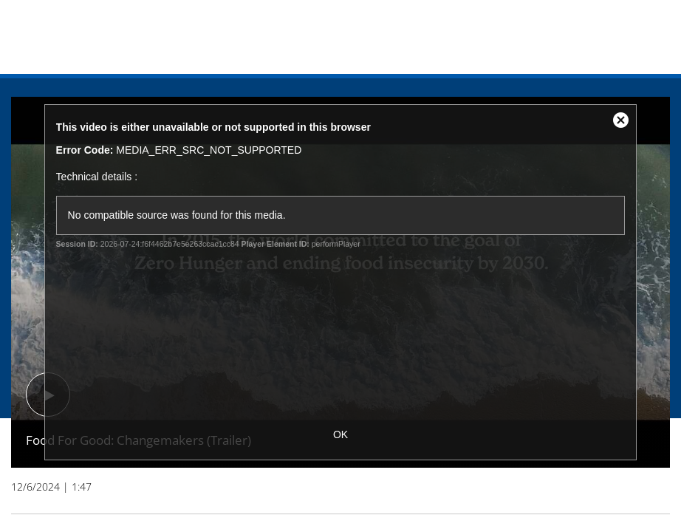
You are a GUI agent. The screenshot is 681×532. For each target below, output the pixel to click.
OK (340, 434)
